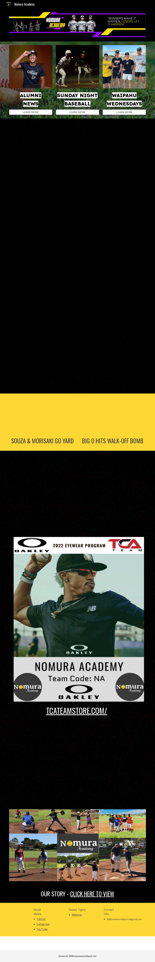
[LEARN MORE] (30, 112)
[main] (30, 98)
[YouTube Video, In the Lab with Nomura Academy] (77, 343)
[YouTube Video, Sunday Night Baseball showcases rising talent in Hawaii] (77, 168)
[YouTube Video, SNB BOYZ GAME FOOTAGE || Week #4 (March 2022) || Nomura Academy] (112, 416)
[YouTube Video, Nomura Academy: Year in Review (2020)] (77, 761)
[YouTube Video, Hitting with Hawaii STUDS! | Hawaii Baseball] (77, 255)
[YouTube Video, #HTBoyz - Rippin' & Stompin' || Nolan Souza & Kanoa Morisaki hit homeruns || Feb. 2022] (42, 416)
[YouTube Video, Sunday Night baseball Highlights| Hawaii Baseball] (77, 493)
